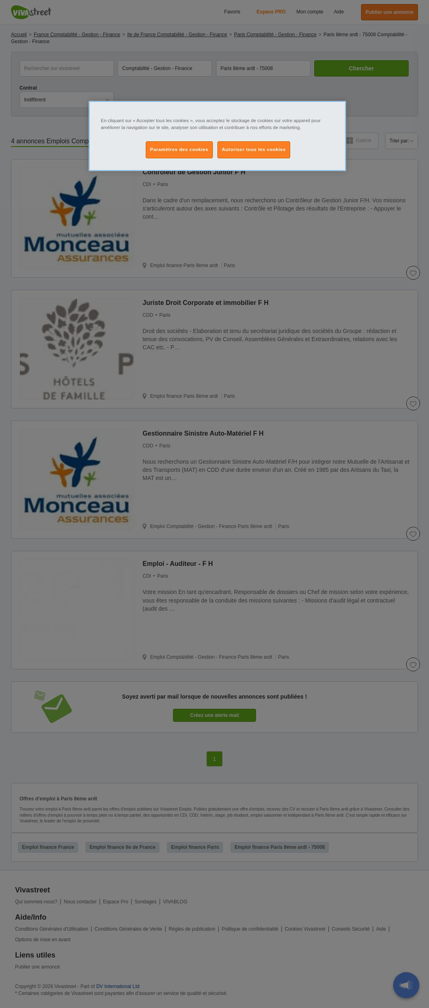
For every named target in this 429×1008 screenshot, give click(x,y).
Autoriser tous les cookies (254, 149)
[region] (217, 136)
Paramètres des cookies (179, 149)
